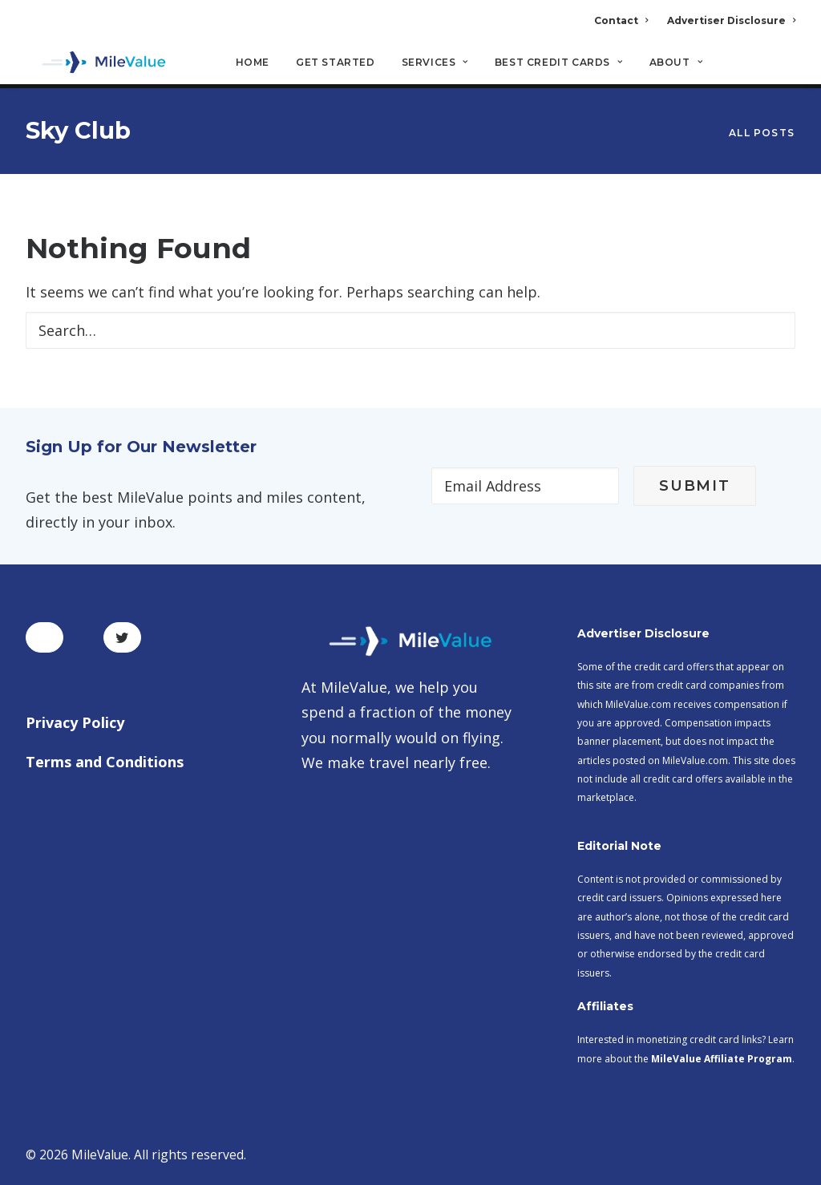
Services (435, 65)
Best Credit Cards (559, 65)
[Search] (784, 71)
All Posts (762, 133)
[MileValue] (97, 65)
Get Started (335, 65)
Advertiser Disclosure (731, 20)
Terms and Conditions (105, 761)
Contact (621, 20)
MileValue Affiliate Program (721, 1059)
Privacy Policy (75, 722)
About (675, 65)
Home (252, 65)
